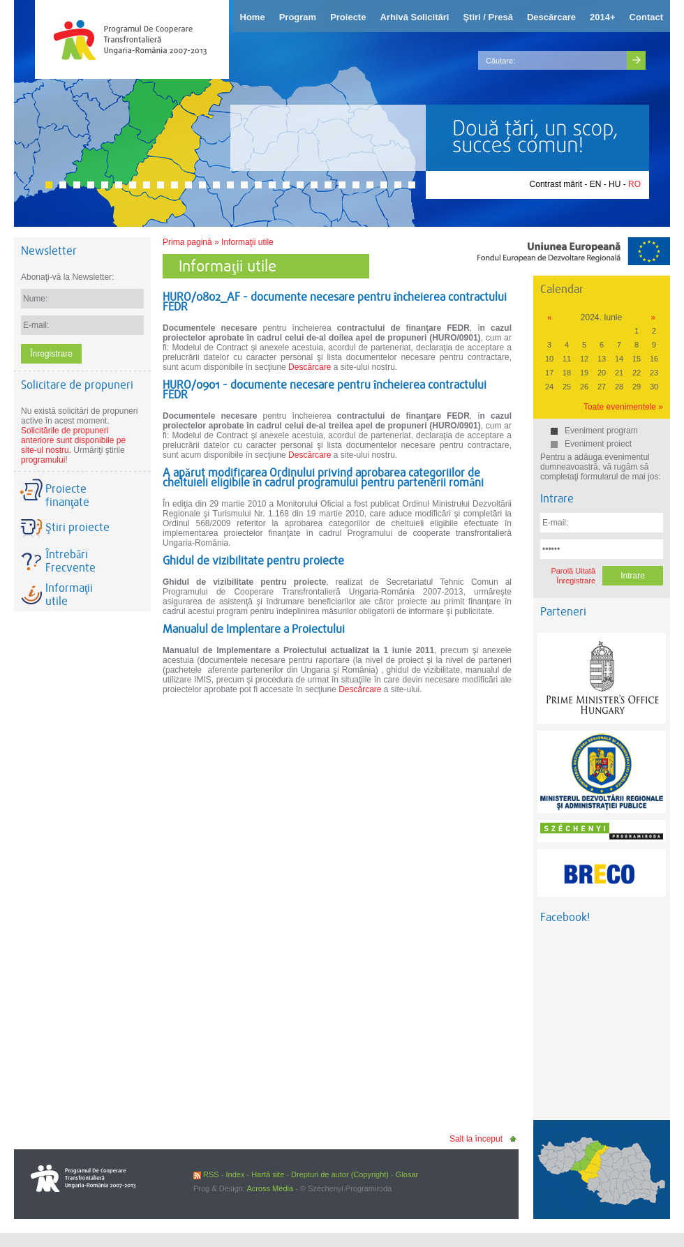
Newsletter (49, 250)
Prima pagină (187, 242)
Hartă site (267, 1174)
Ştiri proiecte (77, 527)
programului (43, 460)
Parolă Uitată (573, 571)
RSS (206, 1174)
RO (634, 184)
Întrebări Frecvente (70, 561)
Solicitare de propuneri (77, 384)
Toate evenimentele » (623, 407)
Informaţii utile (247, 242)
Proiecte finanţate (67, 495)
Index (234, 1174)
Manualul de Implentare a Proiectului (254, 629)
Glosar (407, 1174)
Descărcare (309, 367)
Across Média (269, 1188)
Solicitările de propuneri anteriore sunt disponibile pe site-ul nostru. (73, 440)
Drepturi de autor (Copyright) (340, 1174)
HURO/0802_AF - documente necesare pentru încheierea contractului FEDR (335, 301)
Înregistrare (575, 580)
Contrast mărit (556, 184)
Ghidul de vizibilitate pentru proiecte (253, 560)
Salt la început (476, 1139)
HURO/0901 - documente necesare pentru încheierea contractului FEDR (324, 389)
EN (596, 184)
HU (614, 184)
